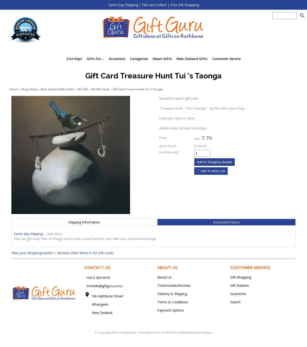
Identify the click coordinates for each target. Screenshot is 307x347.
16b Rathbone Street (107, 296)
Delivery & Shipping (172, 293)
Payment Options (170, 310)
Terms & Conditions (172, 302)
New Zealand (98, 312)
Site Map (144, 332)
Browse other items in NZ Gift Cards (85, 253)
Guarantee (238, 293)
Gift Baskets (239, 285)
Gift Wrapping (240, 277)
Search (235, 302)
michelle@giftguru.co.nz (104, 286)
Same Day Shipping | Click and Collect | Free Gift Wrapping (153, 5)
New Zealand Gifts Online (58, 89)
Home (14, 89)
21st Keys (74, 58)
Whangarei (96, 304)
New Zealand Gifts (191, 58)
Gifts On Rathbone (124, 332)
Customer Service (226, 58)
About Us (164, 277)
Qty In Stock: (167, 146)
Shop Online (29, 89)
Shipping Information (84, 222)
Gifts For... (95, 58)
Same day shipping (28, 233)
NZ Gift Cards (100, 89)
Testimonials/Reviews (174, 285)
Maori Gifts (162, 58)
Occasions (117, 58)
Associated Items (226, 222)
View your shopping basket (31, 253)
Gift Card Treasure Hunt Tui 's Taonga (138, 89)
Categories (139, 58)
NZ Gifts (83, 89)
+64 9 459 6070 (98, 277)
